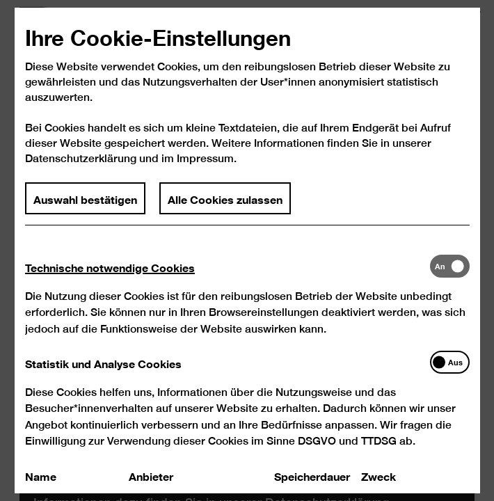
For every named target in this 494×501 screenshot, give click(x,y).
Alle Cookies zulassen (225, 214)
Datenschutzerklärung (80, 175)
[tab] (227, 282)
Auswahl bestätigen (85, 214)
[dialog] (247, 250)
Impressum (205, 175)
